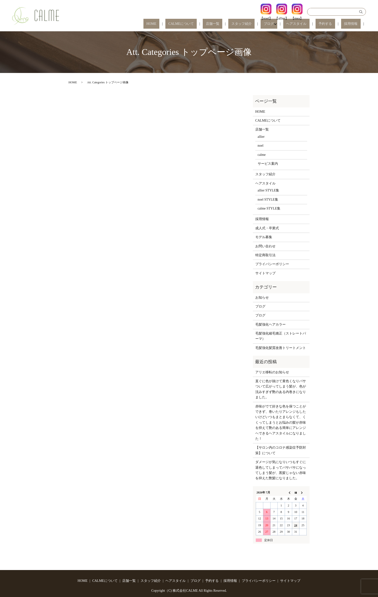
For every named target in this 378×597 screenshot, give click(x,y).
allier (261, 136)
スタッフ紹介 (265, 24)
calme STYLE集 (269, 208)
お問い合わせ (265, 246)
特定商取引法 (265, 255)
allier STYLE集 (268, 190)
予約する (334, 24)
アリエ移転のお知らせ (272, 372)
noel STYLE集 (268, 199)
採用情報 (354, 24)
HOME (193, 24)
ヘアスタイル (311, 24)
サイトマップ (265, 273)
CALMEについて (217, 24)
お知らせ (262, 297)
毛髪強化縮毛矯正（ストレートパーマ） (280, 336)
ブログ (287, 24)
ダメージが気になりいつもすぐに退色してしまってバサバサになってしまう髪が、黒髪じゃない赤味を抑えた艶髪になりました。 (280, 470)
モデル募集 (263, 237)
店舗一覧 (242, 24)
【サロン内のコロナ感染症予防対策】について (280, 450)
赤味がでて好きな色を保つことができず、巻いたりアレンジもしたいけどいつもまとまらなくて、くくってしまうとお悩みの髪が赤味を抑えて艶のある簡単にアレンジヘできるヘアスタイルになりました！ (280, 422)
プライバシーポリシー (272, 264)
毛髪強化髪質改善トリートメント (280, 348)
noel (260, 145)
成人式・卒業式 (267, 228)
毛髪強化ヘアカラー (270, 324)
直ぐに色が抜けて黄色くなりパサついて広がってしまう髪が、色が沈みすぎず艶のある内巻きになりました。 (280, 389)
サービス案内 (268, 163)
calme (262, 155)
